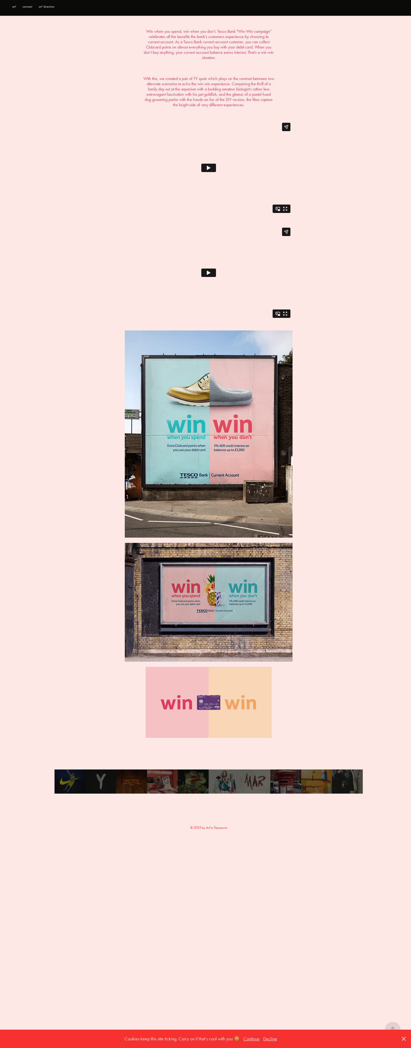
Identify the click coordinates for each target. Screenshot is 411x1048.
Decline (270, 1039)
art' (14, 6)
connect (27, 6)
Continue (251, 1039)
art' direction (47, 6)
